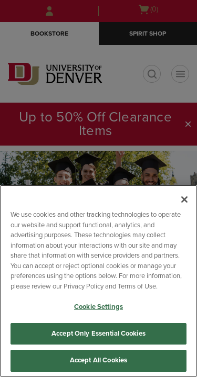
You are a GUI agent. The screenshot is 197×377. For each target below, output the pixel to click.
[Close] (184, 199)
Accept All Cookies (98, 360)
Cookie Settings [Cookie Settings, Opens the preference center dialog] (98, 307)
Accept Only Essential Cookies (98, 333)
